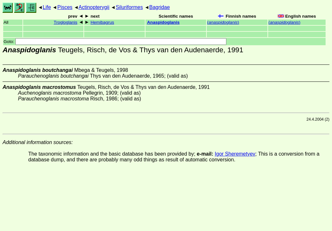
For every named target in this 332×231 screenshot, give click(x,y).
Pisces (64, 7)
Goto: (115, 41)
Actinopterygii (94, 7)
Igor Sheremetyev (235, 154)
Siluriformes (129, 7)
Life (47, 7)
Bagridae (159, 7)
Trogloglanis (65, 22)
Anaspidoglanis (163, 22)
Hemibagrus (102, 22)
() (223, 22)
